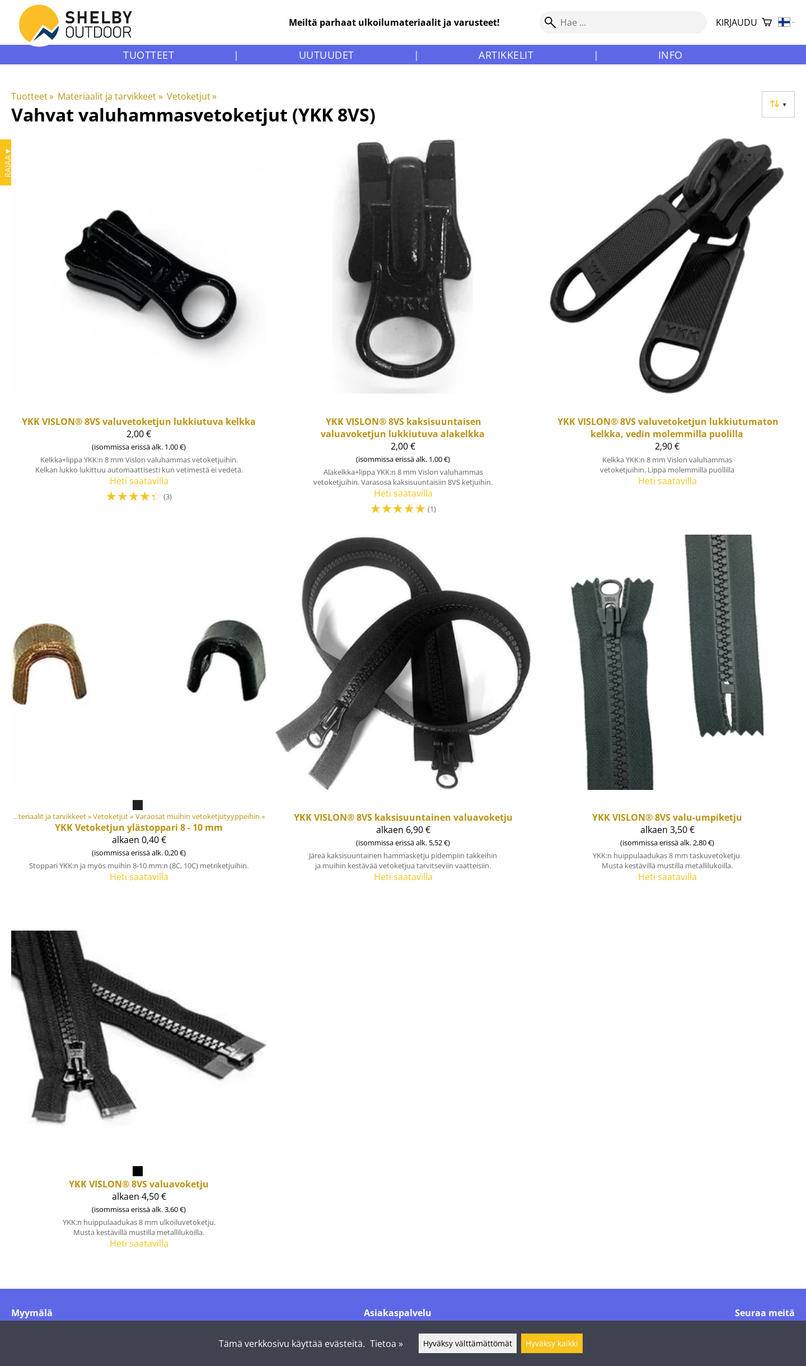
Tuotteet (148, 55)
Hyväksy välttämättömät (467, 1343)
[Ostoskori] (767, 22)
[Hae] (623, 22)
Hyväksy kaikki (552, 1343)
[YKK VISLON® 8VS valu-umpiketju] (667, 713)
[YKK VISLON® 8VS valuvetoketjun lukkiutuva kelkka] (138, 331)
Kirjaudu (736, 22)
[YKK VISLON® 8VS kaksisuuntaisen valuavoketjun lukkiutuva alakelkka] (403, 331)
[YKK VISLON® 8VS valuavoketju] (138, 1079)
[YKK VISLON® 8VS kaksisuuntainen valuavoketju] (403, 713)
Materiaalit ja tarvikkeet (110, 96)
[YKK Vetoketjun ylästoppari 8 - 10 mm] (138, 713)
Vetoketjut (192, 96)
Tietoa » (386, 1343)
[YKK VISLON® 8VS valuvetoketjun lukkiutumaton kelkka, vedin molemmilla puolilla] (667, 331)
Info (670, 55)
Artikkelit (506, 55)
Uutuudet (326, 55)
